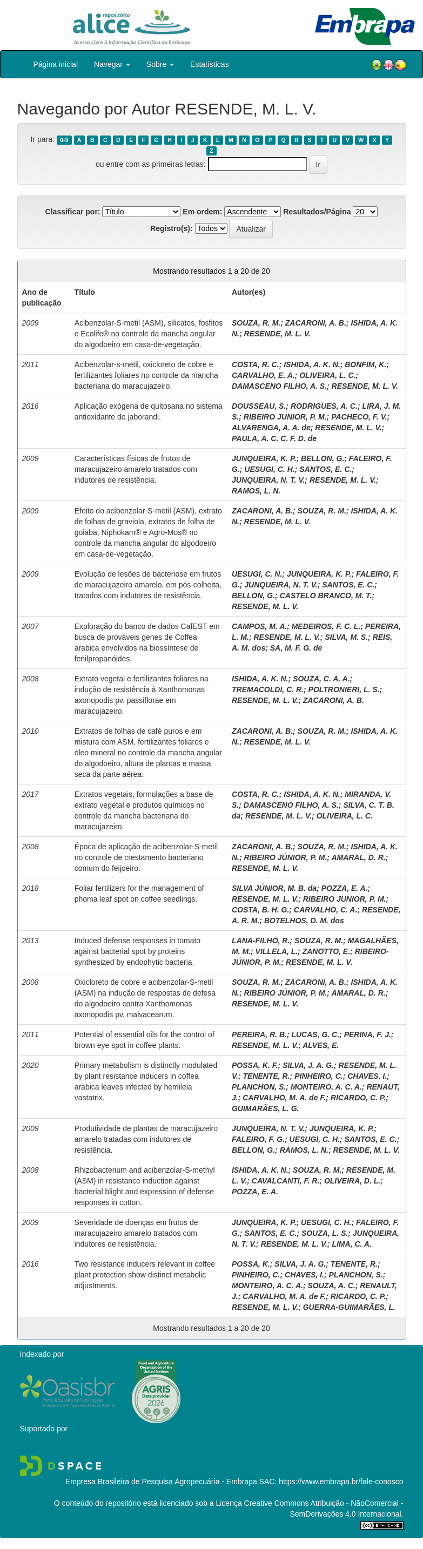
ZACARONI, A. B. (315, 323)
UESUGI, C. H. (269, 469)
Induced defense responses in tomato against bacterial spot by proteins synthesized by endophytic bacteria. (138, 951)
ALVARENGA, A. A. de (271, 427)
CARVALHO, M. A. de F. (284, 1097)
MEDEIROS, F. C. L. (326, 626)
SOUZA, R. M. (256, 323)
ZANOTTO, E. (326, 951)
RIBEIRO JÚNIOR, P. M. (285, 857)
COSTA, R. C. (255, 364)
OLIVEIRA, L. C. (327, 375)
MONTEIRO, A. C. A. (326, 1087)
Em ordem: (202, 211)
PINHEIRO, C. (318, 1076)
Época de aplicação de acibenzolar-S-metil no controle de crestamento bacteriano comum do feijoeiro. (146, 857)
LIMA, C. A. (351, 1244)
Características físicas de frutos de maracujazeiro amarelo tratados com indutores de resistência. (136, 469)
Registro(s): (171, 228)
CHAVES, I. (367, 1076)
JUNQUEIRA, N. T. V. (268, 480)
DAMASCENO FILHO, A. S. (279, 386)
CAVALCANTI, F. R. (285, 1180)
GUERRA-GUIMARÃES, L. (349, 1307)
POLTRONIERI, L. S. (344, 689)
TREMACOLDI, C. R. (268, 689)
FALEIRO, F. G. (258, 1139)
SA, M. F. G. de (296, 648)
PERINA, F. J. (367, 1034)
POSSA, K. (251, 1264)
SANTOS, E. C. (325, 469)
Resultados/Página (317, 211)
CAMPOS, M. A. (259, 626)
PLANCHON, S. (259, 1087)
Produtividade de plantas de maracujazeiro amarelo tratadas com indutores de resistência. (146, 1139)
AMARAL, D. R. (358, 857)
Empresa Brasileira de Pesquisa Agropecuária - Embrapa (161, 1481)
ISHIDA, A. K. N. (312, 364)
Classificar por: (72, 211)
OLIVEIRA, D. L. (352, 1180)
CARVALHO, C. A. (325, 909)
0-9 (64, 140)
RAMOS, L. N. (256, 490)
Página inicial (55, 64)
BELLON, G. (322, 458)
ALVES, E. (321, 1045)
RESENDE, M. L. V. (277, 333)
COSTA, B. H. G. (260, 909)
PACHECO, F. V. (359, 416)
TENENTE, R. (266, 1076)
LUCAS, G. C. (315, 1034)
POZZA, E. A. (344, 888)
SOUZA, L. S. (324, 1233)
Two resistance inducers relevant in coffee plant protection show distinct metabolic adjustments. (145, 1275)
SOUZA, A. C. (331, 1285)
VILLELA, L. (277, 951)
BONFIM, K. (365, 364)
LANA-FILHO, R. (261, 940)
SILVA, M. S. (346, 637)
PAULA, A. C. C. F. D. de (274, 438)
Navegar (112, 64)
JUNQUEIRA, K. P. (264, 458)
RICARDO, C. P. (358, 1097)
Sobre (160, 64)
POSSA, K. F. (255, 1065)
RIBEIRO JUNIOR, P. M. (285, 416)
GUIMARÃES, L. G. (265, 1108)
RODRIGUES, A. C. (324, 406)
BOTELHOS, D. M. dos (304, 920)
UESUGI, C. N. (257, 574)
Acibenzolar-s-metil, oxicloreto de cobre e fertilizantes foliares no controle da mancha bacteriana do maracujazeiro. (146, 375)
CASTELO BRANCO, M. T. (326, 595)
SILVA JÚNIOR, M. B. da (274, 888)
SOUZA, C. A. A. (321, 678)
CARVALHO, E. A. (263, 375)
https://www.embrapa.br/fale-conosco (341, 1481)
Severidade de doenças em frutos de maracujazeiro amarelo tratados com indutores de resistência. (136, 1233)
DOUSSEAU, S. (259, 406)
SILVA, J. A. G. (308, 1065)
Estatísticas (209, 64)
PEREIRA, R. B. (259, 1034)
